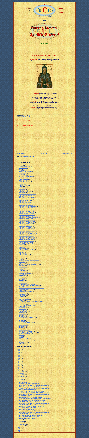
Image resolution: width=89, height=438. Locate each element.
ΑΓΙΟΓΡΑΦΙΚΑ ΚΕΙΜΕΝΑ (25, 171)
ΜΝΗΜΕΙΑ (22, 280)
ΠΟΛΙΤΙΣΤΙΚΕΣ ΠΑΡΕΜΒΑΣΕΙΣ (27, 305)
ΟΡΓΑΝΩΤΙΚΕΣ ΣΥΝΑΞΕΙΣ (25, 291)
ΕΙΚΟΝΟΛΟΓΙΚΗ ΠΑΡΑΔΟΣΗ (26, 234)
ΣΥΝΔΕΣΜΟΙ (22, 321)
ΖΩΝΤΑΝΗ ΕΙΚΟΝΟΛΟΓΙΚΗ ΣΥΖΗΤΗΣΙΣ (29, 260)
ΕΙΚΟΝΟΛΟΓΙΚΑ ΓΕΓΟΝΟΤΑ (26, 207)
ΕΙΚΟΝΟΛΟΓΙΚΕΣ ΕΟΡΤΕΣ (26, 223)
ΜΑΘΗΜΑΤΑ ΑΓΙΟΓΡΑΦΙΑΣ (26, 277)
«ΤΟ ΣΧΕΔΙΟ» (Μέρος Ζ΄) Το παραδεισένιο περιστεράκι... (32, 413)
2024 (19, 352)
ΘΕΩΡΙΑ (21, 268)
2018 (19, 361)
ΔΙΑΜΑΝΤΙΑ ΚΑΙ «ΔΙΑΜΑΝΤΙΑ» (27, 197)
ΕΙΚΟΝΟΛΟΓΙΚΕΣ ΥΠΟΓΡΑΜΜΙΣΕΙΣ (28, 233)
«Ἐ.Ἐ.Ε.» (21, 165)
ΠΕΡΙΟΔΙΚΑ (22, 300)
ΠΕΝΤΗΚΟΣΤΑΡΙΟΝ (24, 299)
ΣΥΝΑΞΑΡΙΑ (22, 319)
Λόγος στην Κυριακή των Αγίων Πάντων (28, 410)
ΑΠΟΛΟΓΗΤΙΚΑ (23, 182)
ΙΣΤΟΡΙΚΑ (21, 269)
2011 (19, 427)
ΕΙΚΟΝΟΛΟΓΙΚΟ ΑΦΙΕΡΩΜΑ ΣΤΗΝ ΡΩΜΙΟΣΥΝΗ (31, 406)
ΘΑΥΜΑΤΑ (21, 263)
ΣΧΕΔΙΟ (21, 324)
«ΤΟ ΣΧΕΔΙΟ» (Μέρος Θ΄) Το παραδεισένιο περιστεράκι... (32, 401)
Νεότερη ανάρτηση (21, 153)
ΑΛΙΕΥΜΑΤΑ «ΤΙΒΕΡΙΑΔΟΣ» (26, 178)
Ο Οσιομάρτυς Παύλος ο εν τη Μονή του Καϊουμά (30, 397)
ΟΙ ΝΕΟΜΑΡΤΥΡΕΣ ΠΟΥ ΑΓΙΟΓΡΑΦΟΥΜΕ (29, 285)
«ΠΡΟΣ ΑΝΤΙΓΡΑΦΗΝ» (24, 166)
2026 (19, 349)
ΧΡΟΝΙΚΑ (21, 335)
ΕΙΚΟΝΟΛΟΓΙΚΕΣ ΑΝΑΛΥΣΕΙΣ (26, 213)
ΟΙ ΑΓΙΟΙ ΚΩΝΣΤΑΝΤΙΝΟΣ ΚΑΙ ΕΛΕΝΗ (29, 416)
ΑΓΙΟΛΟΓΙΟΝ (22, 174)
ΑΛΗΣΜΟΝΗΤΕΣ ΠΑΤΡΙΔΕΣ (26, 176)
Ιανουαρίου (22, 425)
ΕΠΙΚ (20, 251)
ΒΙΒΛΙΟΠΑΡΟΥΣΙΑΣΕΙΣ (25, 191)
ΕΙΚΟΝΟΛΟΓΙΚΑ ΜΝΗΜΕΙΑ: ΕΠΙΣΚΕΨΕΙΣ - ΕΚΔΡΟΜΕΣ (33, 208)
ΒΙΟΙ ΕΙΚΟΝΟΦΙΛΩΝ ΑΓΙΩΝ (25, 116)
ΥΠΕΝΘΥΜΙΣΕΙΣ (23, 328)
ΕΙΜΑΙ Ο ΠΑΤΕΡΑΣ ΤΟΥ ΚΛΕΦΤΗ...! (28, 389)
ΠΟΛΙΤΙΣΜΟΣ (22, 304)
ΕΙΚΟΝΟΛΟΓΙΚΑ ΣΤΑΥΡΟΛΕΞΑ (27, 212)
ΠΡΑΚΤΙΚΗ (22, 306)
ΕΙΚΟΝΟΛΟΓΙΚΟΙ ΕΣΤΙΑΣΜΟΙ (26, 241)
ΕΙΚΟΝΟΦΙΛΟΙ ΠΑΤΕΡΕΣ (25, 242)
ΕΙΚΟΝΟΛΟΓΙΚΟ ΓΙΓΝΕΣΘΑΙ (26, 236)
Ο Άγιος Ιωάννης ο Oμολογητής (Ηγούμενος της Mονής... (32, 400)
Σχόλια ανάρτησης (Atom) (28, 156)
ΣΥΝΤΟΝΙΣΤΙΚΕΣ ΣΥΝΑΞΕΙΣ (26, 322)
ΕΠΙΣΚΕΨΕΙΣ (22, 253)
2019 (19, 359)
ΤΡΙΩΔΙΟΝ (21, 326)
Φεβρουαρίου (23, 424)
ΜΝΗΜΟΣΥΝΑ (22, 281)
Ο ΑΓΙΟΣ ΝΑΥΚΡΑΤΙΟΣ (25, 395)
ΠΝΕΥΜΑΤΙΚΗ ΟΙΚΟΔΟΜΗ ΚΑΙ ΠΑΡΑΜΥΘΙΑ (30, 301)
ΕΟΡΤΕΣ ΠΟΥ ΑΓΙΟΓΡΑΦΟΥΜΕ (27, 249)
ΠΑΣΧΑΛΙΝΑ (22, 295)
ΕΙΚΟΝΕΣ (21, 201)
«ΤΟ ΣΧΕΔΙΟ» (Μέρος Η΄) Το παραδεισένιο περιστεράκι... (32, 404)
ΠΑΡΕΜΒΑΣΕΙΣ (23, 293)
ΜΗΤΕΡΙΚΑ (22, 279)
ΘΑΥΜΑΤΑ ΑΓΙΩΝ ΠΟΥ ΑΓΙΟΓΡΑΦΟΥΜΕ (29, 264)
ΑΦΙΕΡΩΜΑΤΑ (22, 190)
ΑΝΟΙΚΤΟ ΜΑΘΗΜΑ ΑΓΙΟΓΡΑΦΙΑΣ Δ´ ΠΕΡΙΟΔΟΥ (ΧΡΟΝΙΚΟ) (34, 388)
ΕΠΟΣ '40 (21, 257)
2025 (19, 350)
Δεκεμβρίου (22, 371)
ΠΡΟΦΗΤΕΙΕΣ (22, 314)
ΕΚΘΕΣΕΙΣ (22, 244)
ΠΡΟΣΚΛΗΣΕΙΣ (23, 310)
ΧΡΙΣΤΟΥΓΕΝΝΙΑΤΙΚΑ (24, 333)
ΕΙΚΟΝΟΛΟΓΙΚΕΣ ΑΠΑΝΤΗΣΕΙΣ (27, 215)
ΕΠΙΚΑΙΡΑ (21, 252)
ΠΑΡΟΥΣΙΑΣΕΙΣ (23, 294)
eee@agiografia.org (44, 44)
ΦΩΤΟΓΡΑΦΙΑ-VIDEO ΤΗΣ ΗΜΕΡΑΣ (28, 332)
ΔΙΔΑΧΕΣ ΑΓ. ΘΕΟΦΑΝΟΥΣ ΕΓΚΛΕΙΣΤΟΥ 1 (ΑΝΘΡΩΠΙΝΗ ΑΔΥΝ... (35, 398)
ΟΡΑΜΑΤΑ (21, 290)
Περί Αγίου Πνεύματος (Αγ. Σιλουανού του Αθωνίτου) (31, 415)
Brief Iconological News (24, 338)
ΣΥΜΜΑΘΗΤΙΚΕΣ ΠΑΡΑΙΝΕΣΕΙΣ (27, 317)
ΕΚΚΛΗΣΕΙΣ (22, 246)
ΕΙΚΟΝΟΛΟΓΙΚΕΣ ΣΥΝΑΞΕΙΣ (26, 232)
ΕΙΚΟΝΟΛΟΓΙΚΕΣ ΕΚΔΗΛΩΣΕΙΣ (27, 221)
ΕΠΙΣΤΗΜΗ (22, 255)
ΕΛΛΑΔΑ (21, 247)
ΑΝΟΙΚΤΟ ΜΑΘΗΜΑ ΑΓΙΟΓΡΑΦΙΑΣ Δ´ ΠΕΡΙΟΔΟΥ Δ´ (32, 391)
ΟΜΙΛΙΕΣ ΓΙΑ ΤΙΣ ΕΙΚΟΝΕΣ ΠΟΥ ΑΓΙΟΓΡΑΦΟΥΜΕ (31, 288)
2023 (19, 353)
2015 (19, 365)
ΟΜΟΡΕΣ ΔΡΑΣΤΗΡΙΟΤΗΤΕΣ (26, 289)
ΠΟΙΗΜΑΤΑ (22, 302)
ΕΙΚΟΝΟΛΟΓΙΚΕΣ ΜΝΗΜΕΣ (26, 228)
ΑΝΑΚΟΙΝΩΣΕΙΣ (23, 180)
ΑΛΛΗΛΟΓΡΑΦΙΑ (23, 179)
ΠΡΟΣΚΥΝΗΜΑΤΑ (23, 311)
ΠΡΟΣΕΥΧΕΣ (22, 309)
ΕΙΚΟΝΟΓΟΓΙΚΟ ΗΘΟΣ (25, 202)
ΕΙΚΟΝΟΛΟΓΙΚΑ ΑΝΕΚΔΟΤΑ (26, 205)
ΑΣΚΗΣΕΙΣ (22, 189)
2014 (19, 367)
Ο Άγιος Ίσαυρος (23, 382)
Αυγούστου (22, 377)
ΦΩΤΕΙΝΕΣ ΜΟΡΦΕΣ (24, 330)
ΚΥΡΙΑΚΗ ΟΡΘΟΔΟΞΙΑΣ (25, 273)
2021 (19, 356)
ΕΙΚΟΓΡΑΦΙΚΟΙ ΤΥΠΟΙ (25, 200)
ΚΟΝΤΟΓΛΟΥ (22, 272)
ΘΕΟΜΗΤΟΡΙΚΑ (23, 267)
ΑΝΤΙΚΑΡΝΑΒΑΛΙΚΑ (24, 181)
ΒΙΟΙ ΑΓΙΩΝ (22, 192)
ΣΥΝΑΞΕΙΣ (22, 320)
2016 (19, 364)
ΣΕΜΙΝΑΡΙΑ (22, 315)
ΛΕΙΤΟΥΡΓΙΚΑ (23, 274)
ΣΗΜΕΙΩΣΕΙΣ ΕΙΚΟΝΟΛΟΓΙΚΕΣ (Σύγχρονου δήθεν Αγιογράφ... (34, 385)
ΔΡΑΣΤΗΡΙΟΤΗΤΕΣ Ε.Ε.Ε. (25, 199)
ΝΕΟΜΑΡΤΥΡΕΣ (23, 283)
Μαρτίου (22, 422)
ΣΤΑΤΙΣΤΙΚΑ (22, 316)
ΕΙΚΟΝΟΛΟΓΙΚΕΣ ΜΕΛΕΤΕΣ (26, 227)
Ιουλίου (21, 379)
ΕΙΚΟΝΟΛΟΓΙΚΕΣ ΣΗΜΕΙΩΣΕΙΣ (27, 231)
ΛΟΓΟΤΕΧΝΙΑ (22, 275)
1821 (20, 169)
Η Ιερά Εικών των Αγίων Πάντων (26, 409)
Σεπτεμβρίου (23, 376)
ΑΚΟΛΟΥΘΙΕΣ (22, 175)
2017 (19, 362)
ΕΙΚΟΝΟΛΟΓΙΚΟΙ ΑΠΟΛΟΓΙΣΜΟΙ (27, 237)
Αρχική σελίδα (43, 153)
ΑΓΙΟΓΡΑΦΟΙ (22, 173)
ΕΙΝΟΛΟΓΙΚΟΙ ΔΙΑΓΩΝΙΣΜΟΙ (26, 243)
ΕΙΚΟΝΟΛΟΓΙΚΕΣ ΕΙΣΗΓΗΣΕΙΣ (27, 220)
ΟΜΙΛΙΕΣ (21, 286)
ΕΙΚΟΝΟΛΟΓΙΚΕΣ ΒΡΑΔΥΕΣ (26, 216)
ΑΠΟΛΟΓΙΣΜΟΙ (23, 184)
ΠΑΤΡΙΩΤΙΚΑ (22, 298)
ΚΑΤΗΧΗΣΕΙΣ (22, 270)
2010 (19, 428)
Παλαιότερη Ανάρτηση (67, 153)
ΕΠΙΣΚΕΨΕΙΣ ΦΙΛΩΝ (24, 254)
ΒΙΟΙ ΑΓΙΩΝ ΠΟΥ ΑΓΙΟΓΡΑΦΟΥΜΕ (27, 194)
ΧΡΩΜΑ (21, 336)
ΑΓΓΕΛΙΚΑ (22, 170)
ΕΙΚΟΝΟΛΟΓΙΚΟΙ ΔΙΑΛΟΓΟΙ (26, 239)
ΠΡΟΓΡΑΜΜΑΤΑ (23, 307)
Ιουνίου (21, 380)
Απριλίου (22, 421)
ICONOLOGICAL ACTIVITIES (26, 340)
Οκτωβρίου (22, 374)
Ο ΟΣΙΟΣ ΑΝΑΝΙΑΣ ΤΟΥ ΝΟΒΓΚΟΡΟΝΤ (29, 383)
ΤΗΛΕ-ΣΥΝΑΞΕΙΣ (23, 325)
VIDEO (21, 343)
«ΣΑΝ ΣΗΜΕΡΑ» (23, 168)
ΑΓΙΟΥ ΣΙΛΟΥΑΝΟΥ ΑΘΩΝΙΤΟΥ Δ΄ (27, 407)
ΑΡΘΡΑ (21, 186)
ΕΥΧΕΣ (21, 259)
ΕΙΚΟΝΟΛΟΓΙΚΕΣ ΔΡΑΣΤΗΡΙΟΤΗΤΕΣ (28, 217)
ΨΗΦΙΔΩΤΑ (22, 337)
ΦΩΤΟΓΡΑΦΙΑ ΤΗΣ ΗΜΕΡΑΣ (26, 331)
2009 (19, 430)
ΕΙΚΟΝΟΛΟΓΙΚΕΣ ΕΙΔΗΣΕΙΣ (26, 218)
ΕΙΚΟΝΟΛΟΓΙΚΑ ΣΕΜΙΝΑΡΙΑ (26, 211)
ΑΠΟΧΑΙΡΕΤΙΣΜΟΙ (24, 185)
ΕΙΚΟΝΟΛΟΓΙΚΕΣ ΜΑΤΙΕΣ (25, 226)
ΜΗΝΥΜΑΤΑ (22, 278)
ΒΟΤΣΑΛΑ (21, 196)
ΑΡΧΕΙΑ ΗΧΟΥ (22, 187)
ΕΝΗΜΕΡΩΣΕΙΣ (23, 248)
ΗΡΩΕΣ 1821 (22, 262)
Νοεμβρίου (22, 373)
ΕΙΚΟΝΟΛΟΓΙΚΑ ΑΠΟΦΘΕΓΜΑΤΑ (27, 206)
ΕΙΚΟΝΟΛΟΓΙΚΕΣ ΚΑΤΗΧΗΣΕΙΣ (27, 225)
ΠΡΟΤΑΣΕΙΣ (22, 312)
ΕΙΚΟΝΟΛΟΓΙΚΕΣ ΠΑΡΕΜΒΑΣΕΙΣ (27, 230)
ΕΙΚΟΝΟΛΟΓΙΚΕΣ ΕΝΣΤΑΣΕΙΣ (26, 222)
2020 (19, 358)
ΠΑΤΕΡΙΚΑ (22, 296)
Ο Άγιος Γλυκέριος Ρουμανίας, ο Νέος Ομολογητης (30, 386)
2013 (19, 368)
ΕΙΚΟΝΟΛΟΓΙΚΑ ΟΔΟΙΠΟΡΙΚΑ (27, 210)
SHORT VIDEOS (23, 342)
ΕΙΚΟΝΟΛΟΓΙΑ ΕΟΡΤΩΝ (25, 204)
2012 (19, 370)
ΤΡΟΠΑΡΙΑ (22, 327)
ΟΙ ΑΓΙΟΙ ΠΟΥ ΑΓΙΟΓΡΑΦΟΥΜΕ (27, 284)
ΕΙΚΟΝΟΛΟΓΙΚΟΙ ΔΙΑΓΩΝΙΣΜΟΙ (27, 238)
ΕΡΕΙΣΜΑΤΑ (22, 258)
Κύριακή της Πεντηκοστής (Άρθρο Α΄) (27, 418)
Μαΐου (21, 419)
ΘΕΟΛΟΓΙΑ (22, 265)
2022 (19, 355)
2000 (19, 431)
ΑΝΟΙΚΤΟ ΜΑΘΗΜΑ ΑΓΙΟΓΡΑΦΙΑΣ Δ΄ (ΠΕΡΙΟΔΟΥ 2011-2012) (34, 392)
